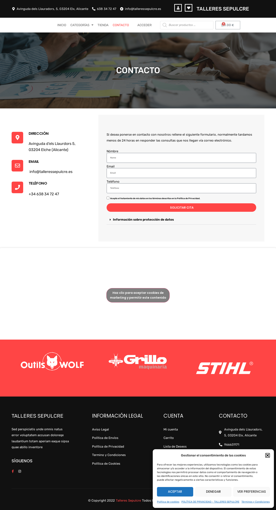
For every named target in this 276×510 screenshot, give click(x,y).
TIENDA (103, 25)
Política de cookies (168, 501)
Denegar (213, 491)
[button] (267, 455)
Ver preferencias (251, 491)
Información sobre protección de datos (143, 219)
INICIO (61, 25)
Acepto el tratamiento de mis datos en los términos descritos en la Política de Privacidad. (155, 198)
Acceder (144, 25)
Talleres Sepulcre (223, 9)
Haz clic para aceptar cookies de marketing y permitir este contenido (138, 295)
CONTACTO (121, 25)
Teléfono (113, 181)
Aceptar (175, 491)
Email (111, 166)
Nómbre (112, 151)
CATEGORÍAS (81, 25)
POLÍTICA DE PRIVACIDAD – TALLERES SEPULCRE (210, 501)
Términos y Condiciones (255, 501)
